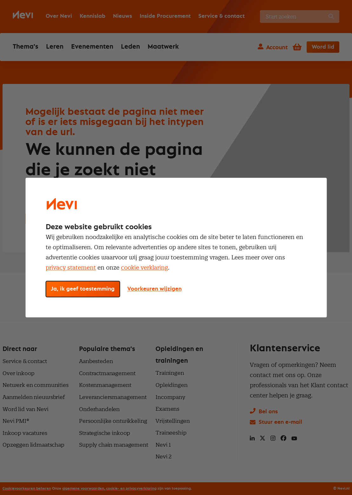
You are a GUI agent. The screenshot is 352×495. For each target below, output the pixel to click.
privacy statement (71, 267)
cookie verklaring (144, 267)
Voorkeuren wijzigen (154, 289)
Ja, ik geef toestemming (83, 289)
